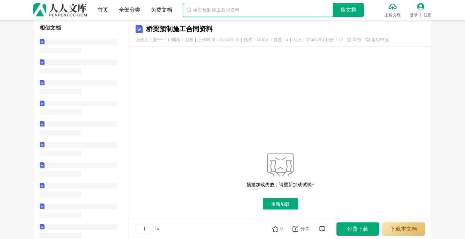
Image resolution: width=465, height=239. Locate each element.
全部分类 (129, 10)
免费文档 (161, 10)
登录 (414, 15)
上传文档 (393, 15)
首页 (103, 10)
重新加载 (280, 204)
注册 (428, 15)
